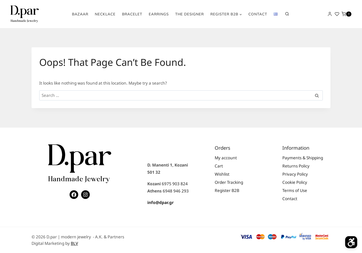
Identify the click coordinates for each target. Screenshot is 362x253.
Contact (257, 14)
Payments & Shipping (302, 157)
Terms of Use (294, 190)
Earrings (159, 14)
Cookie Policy (294, 182)
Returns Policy (296, 166)
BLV (74, 243)
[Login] (329, 14)
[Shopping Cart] (346, 14)
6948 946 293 (176, 191)
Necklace (105, 14)
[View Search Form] (287, 14)
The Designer (189, 14)
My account (226, 157)
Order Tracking (229, 182)
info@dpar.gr (160, 202)
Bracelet (132, 14)
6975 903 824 (175, 183)
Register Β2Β (227, 190)
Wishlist (222, 174)
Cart (219, 166)
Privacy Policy (295, 174)
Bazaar (80, 14)
